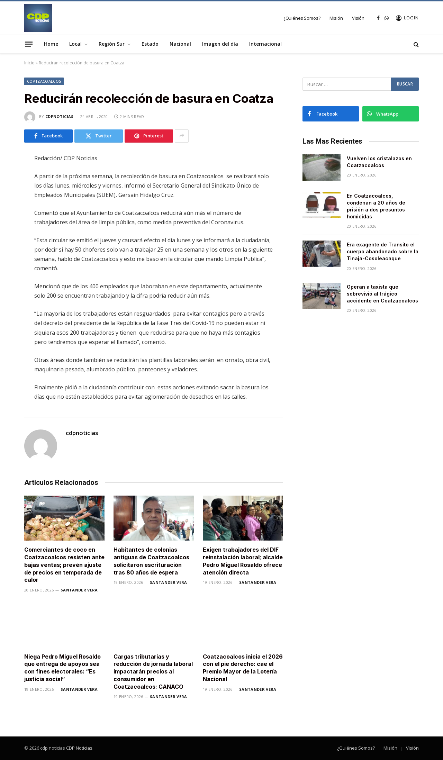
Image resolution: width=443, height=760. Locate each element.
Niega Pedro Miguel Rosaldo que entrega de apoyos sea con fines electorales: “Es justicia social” (62, 667)
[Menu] (29, 44)
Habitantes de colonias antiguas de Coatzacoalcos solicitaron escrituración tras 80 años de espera (151, 561)
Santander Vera (79, 589)
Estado (150, 43)
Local (75, 43)
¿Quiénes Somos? (301, 18)
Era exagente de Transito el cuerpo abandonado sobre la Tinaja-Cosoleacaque (382, 251)
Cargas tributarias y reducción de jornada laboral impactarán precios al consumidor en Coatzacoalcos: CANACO (153, 671)
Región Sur (112, 43)
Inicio (29, 63)
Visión (358, 18)
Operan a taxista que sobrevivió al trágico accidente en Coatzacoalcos (382, 294)
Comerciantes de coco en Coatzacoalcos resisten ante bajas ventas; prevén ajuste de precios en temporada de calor (64, 564)
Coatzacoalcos (44, 81)
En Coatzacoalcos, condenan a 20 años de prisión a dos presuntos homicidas (376, 206)
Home (51, 43)
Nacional (180, 43)
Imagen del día (220, 43)
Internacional (265, 43)
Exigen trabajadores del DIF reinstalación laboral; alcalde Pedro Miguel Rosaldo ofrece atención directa (243, 561)
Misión (336, 18)
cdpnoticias (59, 116)
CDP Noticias (79, 748)
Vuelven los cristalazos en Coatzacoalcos (379, 161)
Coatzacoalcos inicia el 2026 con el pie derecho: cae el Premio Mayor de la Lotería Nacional (243, 667)
